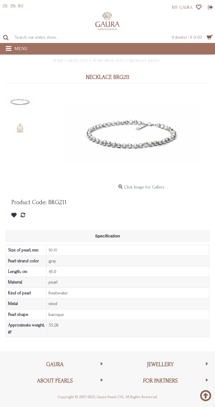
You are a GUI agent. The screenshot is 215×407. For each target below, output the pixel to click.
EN (13, 6)
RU (20, 6)
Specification (107, 236)
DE (5, 6)
